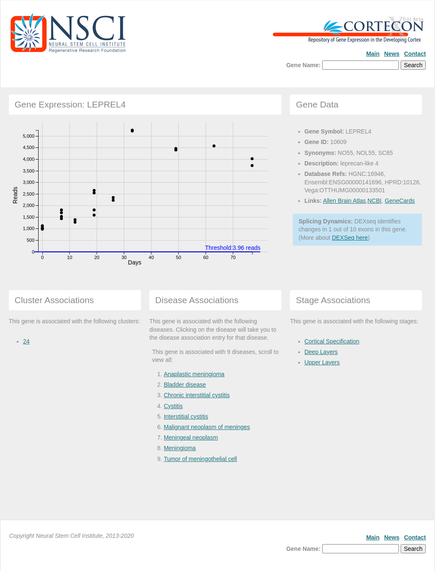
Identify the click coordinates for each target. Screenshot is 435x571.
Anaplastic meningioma (194, 374)
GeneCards (400, 200)
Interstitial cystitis (186, 416)
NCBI (374, 200)
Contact (415, 53)
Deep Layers (321, 351)
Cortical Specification (332, 341)
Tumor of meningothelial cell (200, 459)
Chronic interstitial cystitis (196, 395)
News (392, 53)
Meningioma (179, 448)
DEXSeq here (350, 237)
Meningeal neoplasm (191, 437)
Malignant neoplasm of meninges (207, 427)
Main (373, 53)
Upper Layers (322, 362)
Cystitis (173, 406)
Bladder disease (185, 384)
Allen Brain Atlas (344, 200)
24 (26, 341)
